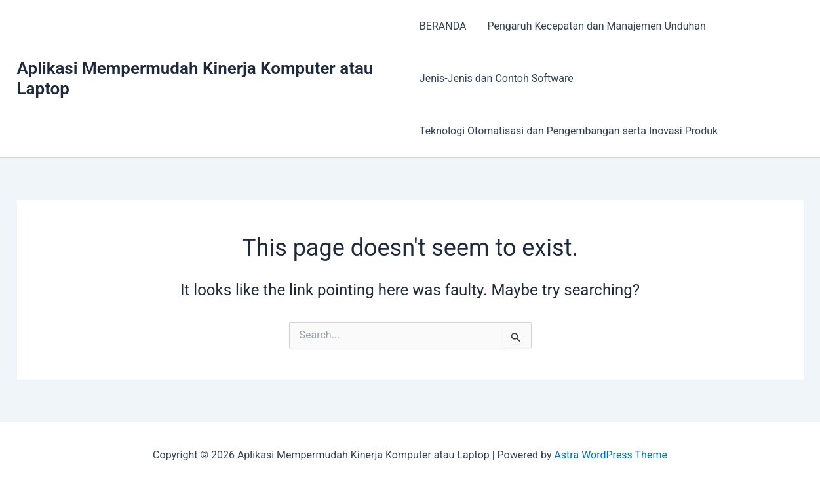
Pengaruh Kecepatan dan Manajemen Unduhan (596, 26)
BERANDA (443, 26)
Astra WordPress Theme (610, 455)
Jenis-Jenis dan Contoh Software (497, 78)
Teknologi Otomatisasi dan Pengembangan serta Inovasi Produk (569, 131)
